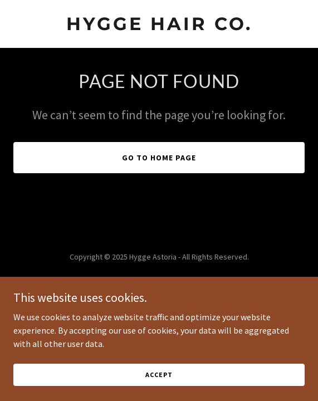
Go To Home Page (159, 158)
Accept (158, 374)
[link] (159, 26)
